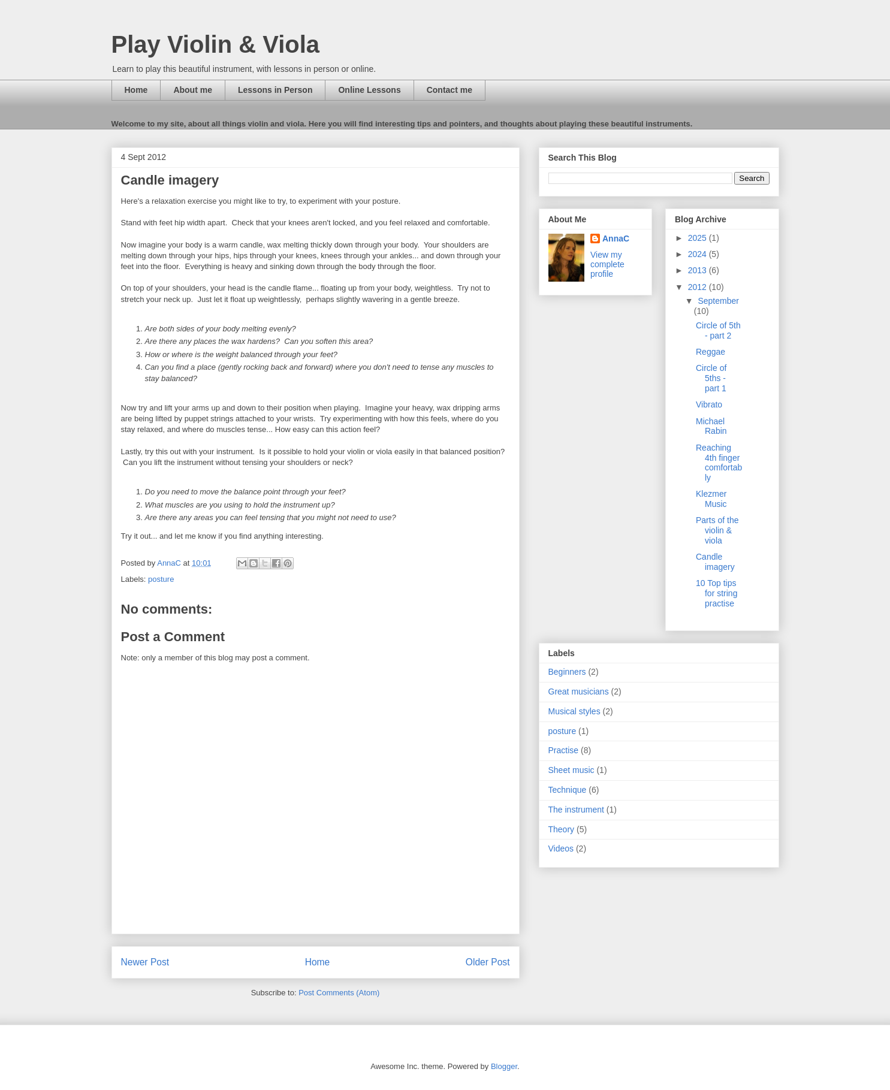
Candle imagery (715, 562)
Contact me (449, 90)
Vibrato (709, 404)
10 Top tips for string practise (716, 593)
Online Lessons (369, 90)
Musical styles (574, 711)
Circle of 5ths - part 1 (711, 378)
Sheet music (571, 770)
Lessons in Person (275, 90)
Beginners (567, 672)
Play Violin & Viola (215, 44)
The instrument (576, 809)
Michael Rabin (711, 426)
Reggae (710, 352)
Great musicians (578, 691)
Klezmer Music (711, 499)
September (718, 301)
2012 (698, 287)
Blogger (504, 1066)
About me (192, 90)
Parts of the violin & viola (717, 530)
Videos (561, 848)
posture (161, 579)
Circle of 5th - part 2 (718, 330)
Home (136, 90)
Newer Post (145, 962)
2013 (698, 270)
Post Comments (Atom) (338, 992)
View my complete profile (607, 264)
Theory (561, 829)
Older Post (488, 962)
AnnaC (615, 238)
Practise (563, 750)
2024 (698, 254)
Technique (567, 790)
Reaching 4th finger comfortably (719, 462)
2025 (698, 238)
